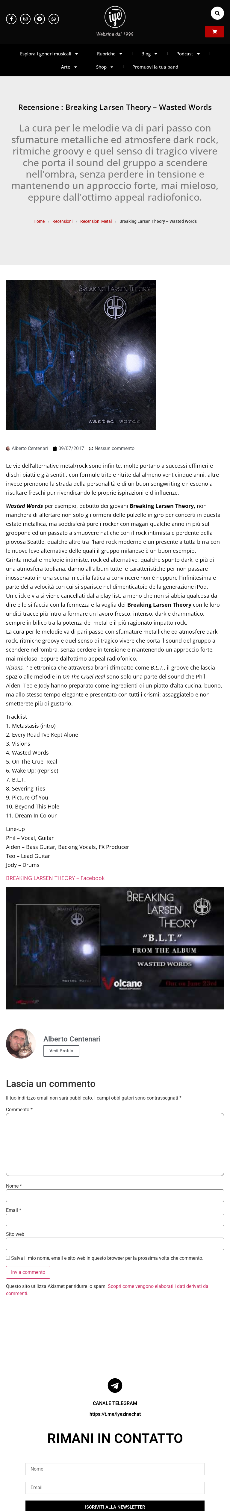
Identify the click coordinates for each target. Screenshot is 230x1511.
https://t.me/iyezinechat (115, 1414)
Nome (14, 1186)
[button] (217, 13)
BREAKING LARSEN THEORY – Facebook (55, 878)
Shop (105, 67)
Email (13, 1210)
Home (39, 221)
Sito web (15, 1234)
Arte (69, 67)
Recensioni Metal (96, 221)
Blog (149, 54)
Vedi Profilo (61, 1050)
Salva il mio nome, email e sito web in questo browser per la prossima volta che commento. (107, 1258)
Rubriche (110, 54)
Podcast (188, 54)
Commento (19, 1109)
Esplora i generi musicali (49, 54)
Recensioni (62, 221)
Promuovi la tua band (155, 67)
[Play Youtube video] (115, 948)
